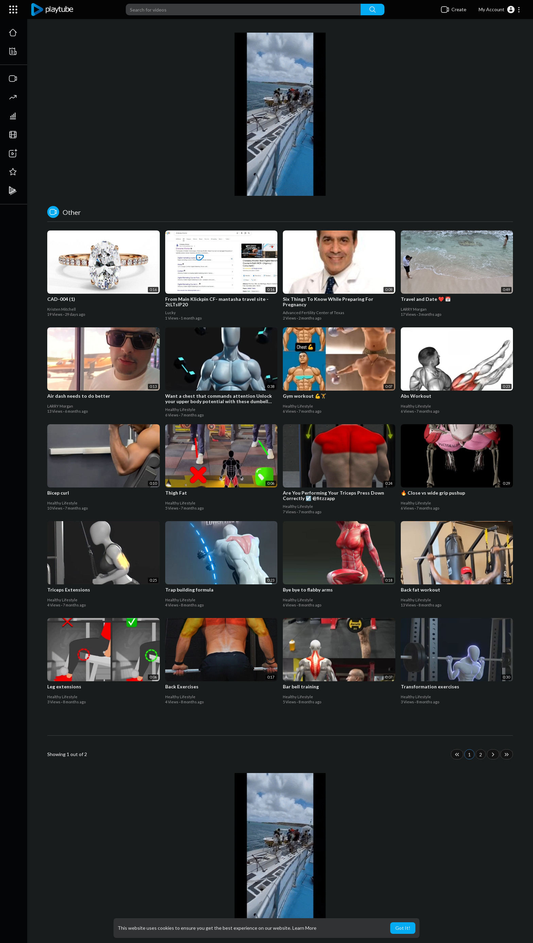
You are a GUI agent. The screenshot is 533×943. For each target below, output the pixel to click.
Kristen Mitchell (61, 309)
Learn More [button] (304, 928)
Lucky (170, 312)
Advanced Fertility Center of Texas (313, 312)
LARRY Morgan (414, 309)
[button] (499, 9)
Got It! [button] (402, 928)
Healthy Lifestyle (180, 409)
